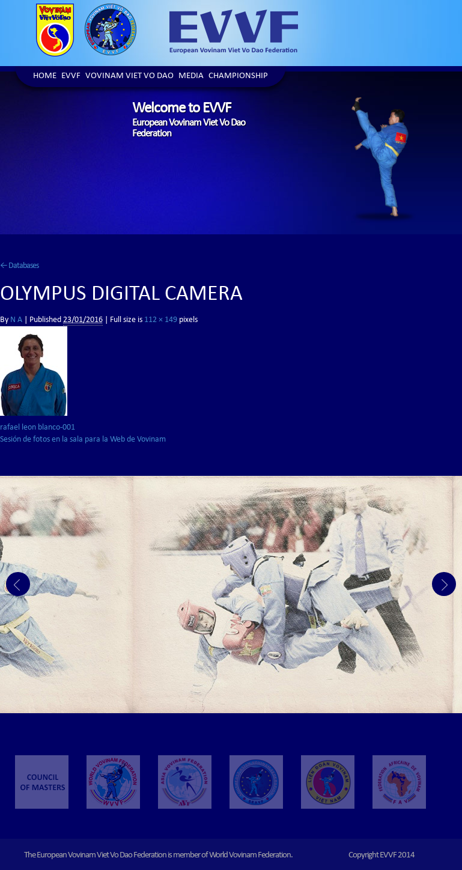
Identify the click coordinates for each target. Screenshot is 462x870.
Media (191, 76)
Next (444, 584)
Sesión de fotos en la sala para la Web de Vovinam (83, 440)
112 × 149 (160, 320)
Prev (18, 584)
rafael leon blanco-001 (37, 428)
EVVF (71, 76)
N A (16, 320)
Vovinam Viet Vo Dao (129, 76)
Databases (19, 266)
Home (44, 76)
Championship (238, 76)
